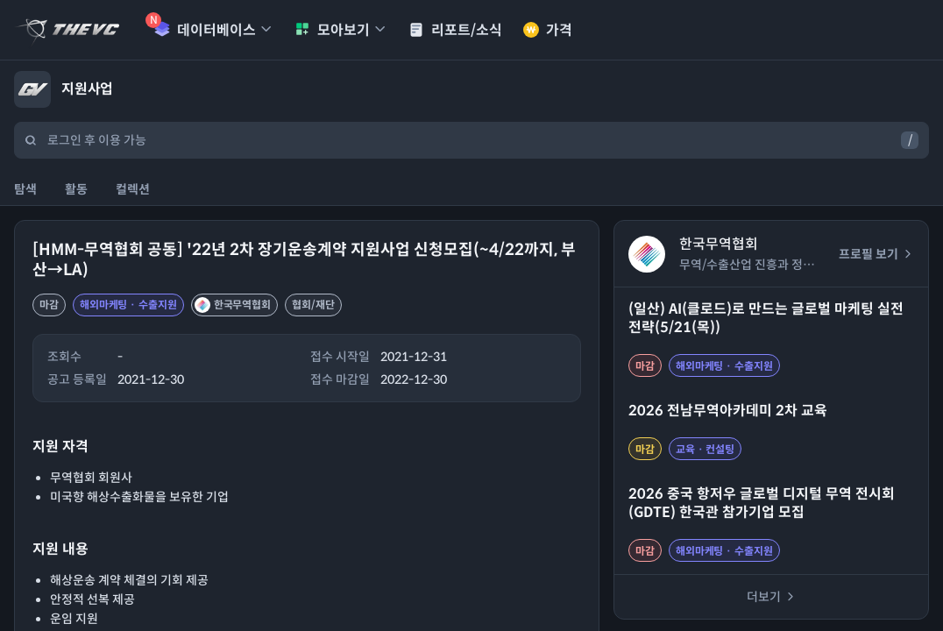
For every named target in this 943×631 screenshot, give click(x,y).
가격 (547, 30)
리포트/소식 (455, 30)
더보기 (772, 597)
